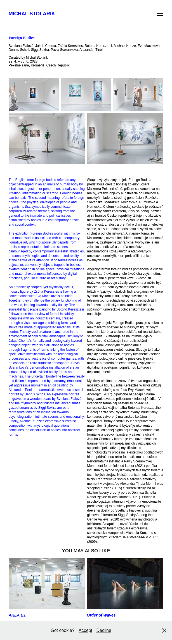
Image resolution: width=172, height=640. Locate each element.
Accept (85, 630)
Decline (103, 630)
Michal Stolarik (32, 13)
